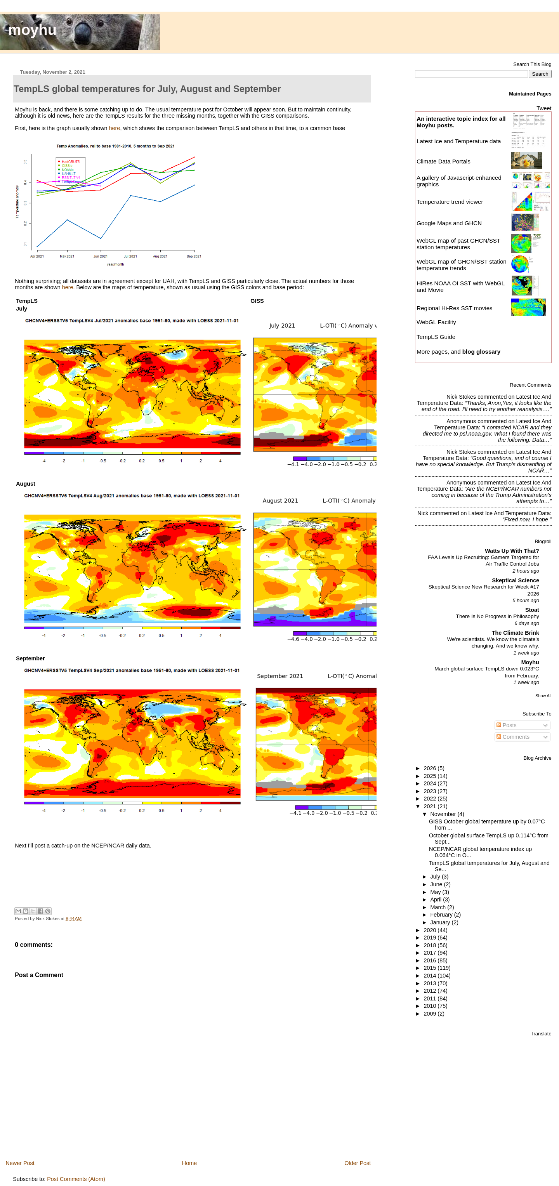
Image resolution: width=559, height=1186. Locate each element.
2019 (430, 937)
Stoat (532, 610)
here (114, 128)
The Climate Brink (515, 633)
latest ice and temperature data (509, 513)
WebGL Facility (436, 322)
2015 (430, 968)
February (442, 915)
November (444, 814)
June (437, 884)
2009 (430, 1014)
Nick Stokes (461, 397)
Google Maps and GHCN (449, 223)
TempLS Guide (436, 336)
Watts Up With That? (512, 551)
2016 (430, 960)
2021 (430, 806)
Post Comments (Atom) (76, 1179)
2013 (430, 983)
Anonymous (461, 421)
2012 (430, 991)
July (436, 876)
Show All (543, 695)
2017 (430, 953)
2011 (430, 998)
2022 (430, 798)
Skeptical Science (515, 580)
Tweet (543, 108)
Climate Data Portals (443, 161)
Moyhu (530, 662)
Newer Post (19, 1163)
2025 (430, 776)
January (441, 922)
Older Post (357, 1163)
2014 (430, 975)
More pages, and (458, 351)
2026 (430, 768)
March (439, 907)
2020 (430, 930)
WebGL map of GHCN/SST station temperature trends (462, 264)
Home (189, 1163)
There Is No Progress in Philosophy (497, 616)
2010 (430, 1006)
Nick (422, 513)
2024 (430, 783)
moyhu (32, 29)
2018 (430, 945)
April (437, 899)
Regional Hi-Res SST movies (454, 308)
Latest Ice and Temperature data (459, 141)
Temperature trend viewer (450, 201)
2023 (430, 791)
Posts (507, 725)
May (437, 892)
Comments (513, 737)
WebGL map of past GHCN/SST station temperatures (458, 243)
